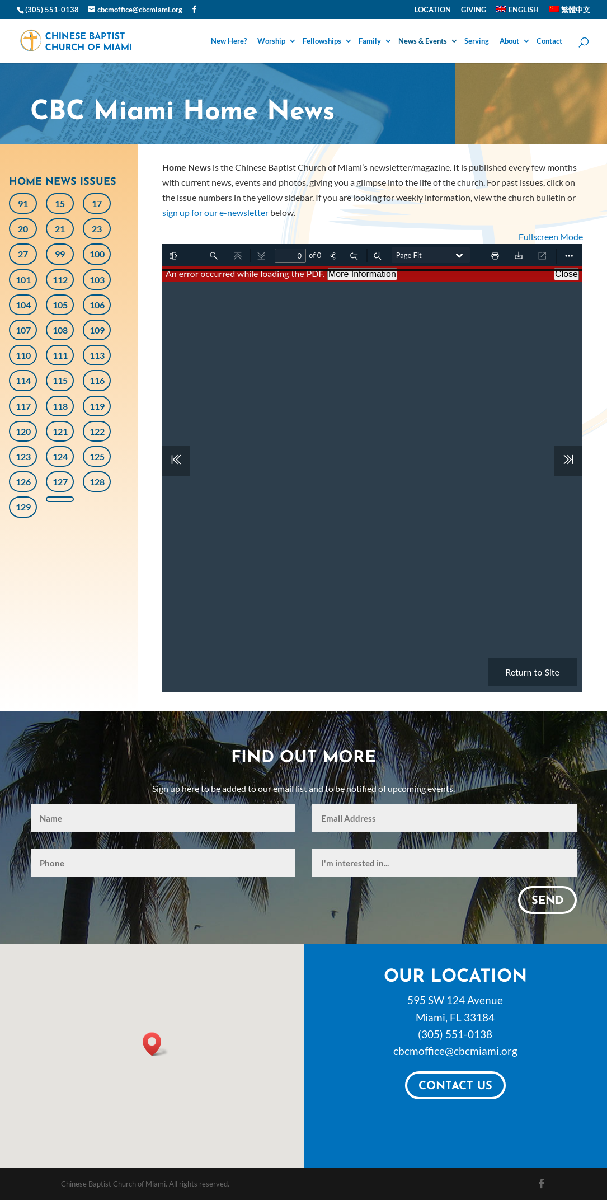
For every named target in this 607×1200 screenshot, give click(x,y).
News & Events (422, 41)
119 (97, 406)
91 (23, 203)
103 (97, 279)
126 (23, 481)
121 (60, 431)
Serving (476, 41)
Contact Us (455, 1086)
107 (23, 330)
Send (547, 901)
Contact (549, 41)
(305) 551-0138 (455, 1034)
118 (60, 406)
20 (23, 228)
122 (97, 431)
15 (60, 203)
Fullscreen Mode (551, 236)
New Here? (229, 41)
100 (97, 254)
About (509, 41)
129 (23, 506)
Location (433, 10)
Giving (473, 10)
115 (60, 380)
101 (23, 279)
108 (60, 330)
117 (23, 406)
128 (97, 481)
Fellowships (322, 41)
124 (60, 456)
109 (97, 330)
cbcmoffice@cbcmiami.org (455, 1050)
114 (23, 380)
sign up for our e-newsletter (215, 212)
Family (370, 41)
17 (97, 203)
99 (60, 254)
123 (23, 456)
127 (60, 481)
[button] (155, 1044)
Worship (271, 41)
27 (23, 254)
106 (97, 304)
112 (60, 279)
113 (97, 355)
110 (23, 355)
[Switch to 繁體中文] (569, 12)
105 (60, 304)
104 (23, 304)
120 (23, 431)
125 (97, 456)
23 (97, 228)
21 (60, 228)
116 (97, 380)
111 (60, 355)
